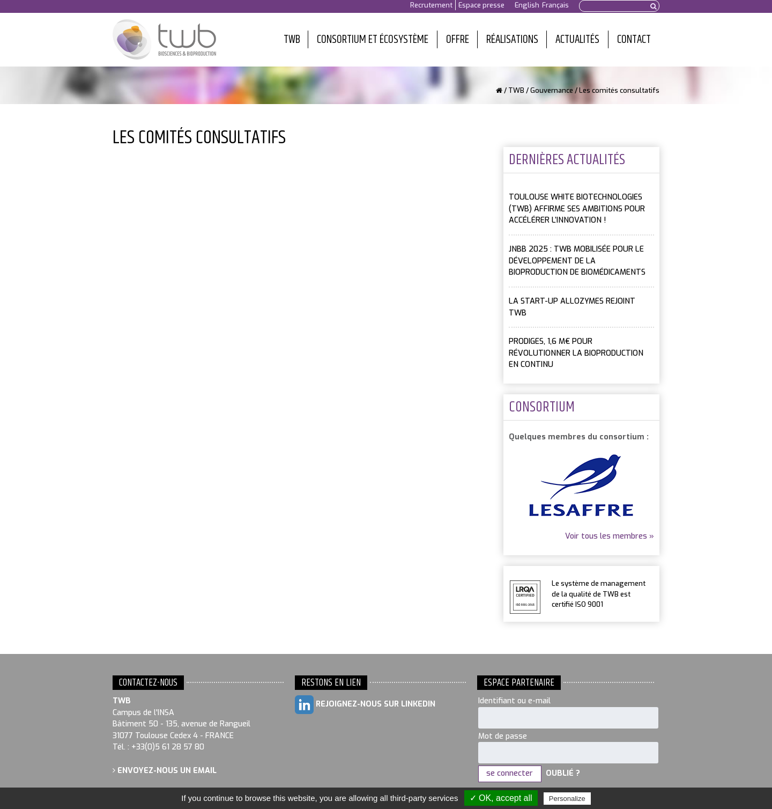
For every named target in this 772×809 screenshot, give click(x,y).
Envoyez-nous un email (165, 771)
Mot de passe (502, 736)
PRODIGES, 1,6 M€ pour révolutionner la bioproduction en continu (576, 353)
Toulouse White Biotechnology (164, 40)
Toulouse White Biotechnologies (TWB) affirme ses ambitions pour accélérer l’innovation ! (577, 208)
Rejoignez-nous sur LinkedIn (365, 704)
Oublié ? (563, 773)
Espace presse (481, 5)
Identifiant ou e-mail (514, 701)
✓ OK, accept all (501, 798)
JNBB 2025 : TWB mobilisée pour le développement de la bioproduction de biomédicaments (577, 260)
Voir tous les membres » (609, 536)
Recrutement (431, 5)
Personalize (567, 799)
